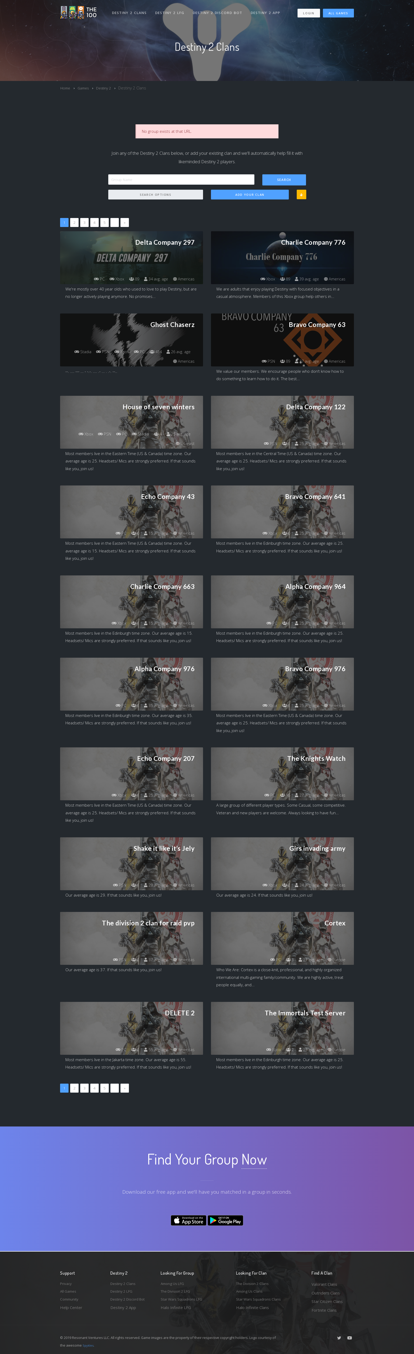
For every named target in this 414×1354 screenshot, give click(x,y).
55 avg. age (154, 1050)
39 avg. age (305, 279)
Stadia (104, 352)
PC (92, 279)
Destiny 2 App (267, 10)
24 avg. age (305, 885)
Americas (183, 279)
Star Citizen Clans (327, 1301)
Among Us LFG (174, 1284)
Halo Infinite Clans (252, 1310)
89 (130, 279)
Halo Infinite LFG (176, 1310)
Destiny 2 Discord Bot (219, 10)
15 (281, 795)
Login (308, 11)
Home (65, 87)
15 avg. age (154, 533)
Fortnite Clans (324, 1310)
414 (183, 352)
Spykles (89, 1345)
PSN (126, 352)
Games (85, 87)
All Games (338, 11)
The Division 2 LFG (178, 1293)
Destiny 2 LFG (171, 10)
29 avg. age (154, 885)
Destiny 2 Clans (130, 10)
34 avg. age (154, 279)
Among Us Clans (251, 1293)
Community (70, 1301)
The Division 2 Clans (254, 1284)
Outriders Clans (326, 1293)
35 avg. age (154, 705)
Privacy (66, 1284)
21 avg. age (308, 960)
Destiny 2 (107, 87)
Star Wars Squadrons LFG (184, 1301)
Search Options (156, 195)
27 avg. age (305, 795)
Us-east (185, 444)
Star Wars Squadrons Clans (260, 1301)
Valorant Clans (324, 1284)
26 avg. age (154, 361)
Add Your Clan (249, 195)
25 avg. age (177, 434)
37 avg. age (305, 361)
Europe (336, 960)
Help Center (71, 1310)
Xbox (111, 279)
